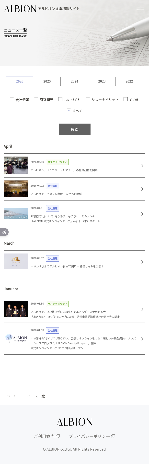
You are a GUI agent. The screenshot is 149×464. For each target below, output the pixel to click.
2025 (47, 81)
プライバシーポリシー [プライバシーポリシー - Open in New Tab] (89, 436)
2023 (102, 81)
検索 (75, 129)
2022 (129, 81)
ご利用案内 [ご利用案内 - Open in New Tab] (44, 436)
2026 (19, 81)
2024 (74, 81)
